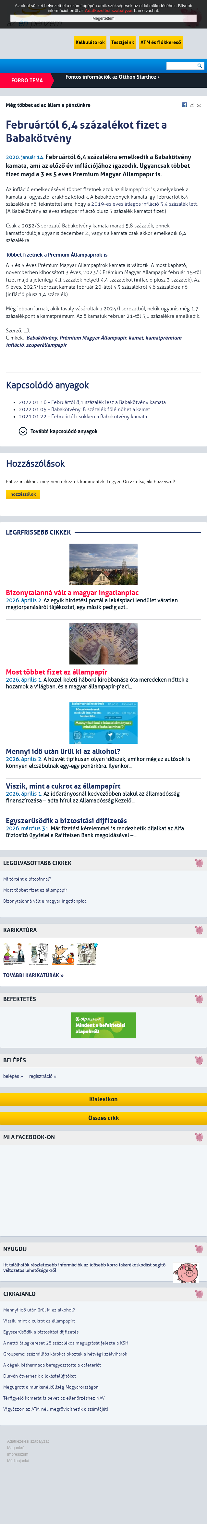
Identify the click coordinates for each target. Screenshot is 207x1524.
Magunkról (16, 1448)
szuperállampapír (46, 345)
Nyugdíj (15, 1249)
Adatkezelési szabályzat (28, 1441)
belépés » (13, 1076)
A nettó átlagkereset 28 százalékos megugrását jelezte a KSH (65, 1343)
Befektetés (19, 999)
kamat (135, 338)
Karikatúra (20, 930)
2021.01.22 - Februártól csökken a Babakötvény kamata (83, 417)
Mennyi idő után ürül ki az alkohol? (39, 1310)
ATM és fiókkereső (160, 42)
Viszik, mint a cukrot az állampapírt (39, 1321)
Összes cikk (103, 1118)
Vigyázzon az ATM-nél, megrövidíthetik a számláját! (55, 1409)
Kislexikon (103, 1099)
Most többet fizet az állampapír (35, 890)
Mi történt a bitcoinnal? (27, 879)
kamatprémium (163, 338)
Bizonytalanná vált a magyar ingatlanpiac (45, 901)
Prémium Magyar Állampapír (92, 338)
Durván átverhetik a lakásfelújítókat (39, 1376)
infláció (15, 345)
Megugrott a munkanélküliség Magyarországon (51, 1387)
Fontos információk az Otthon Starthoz (113, 77)
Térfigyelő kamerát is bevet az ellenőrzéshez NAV (54, 1398)
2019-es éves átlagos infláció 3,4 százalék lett (144, 204)
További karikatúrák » (33, 975)
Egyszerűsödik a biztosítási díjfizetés (41, 1332)
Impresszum (17, 1454)
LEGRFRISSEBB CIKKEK (38, 532)
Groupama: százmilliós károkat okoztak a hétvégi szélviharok (65, 1354)
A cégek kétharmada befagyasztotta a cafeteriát (52, 1365)
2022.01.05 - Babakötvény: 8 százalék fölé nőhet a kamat (84, 409)
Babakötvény (41, 338)
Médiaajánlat (18, 1461)
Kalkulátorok (90, 42)
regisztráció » (42, 1076)
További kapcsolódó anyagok (64, 431)
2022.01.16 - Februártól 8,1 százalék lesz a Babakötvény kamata (92, 402)
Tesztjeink (122, 42)
